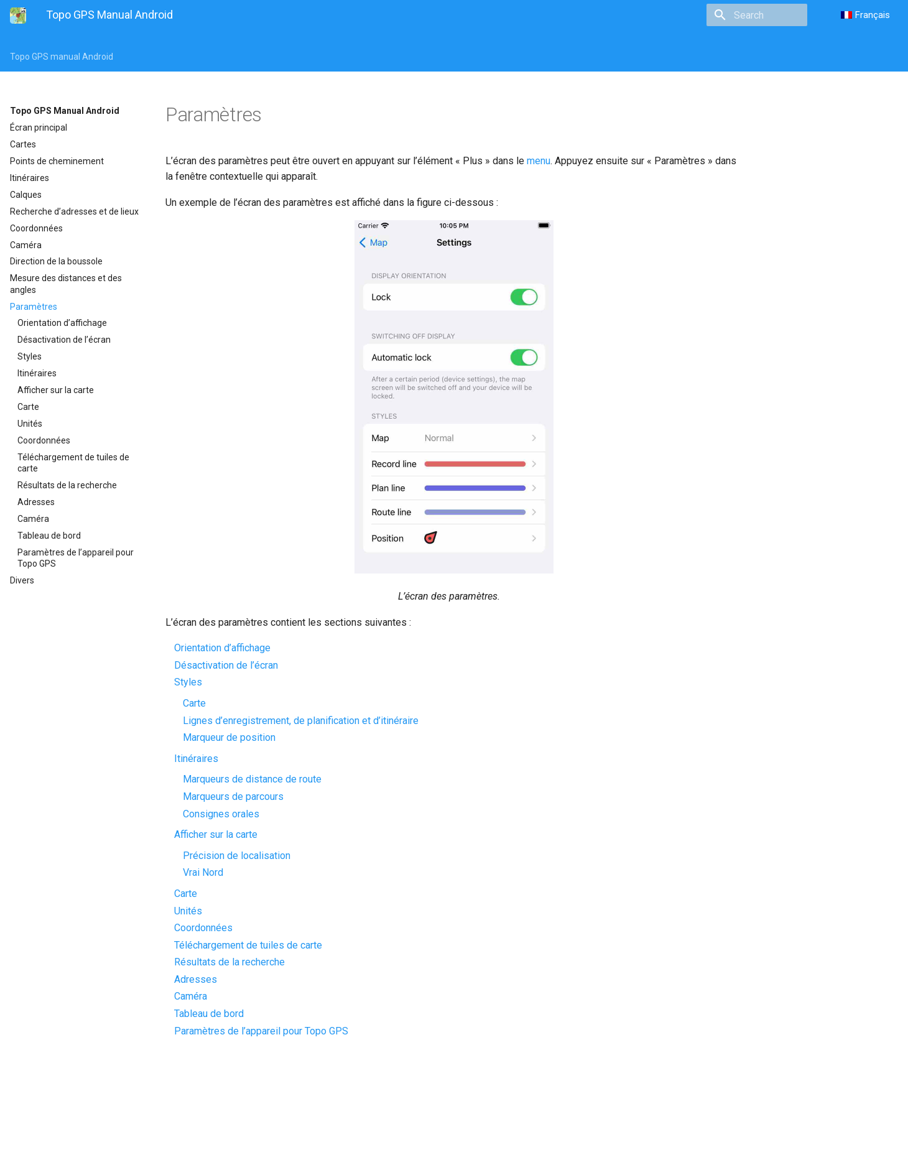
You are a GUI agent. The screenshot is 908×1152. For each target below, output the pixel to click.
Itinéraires (29, 178)
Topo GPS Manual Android (64, 111)
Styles (29, 356)
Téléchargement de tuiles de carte (73, 462)
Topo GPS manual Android (61, 57)
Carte (28, 407)
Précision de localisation (236, 856)
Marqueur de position (229, 737)
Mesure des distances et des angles (66, 283)
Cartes (23, 144)
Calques (26, 195)
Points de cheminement (57, 161)
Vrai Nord (203, 872)
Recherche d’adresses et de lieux (74, 211)
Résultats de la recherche (67, 485)
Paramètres (33, 307)
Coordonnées (36, 228)
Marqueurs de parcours (233, 796)
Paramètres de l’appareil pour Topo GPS (75, 558)
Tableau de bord (49, 536)
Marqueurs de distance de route (252, 779)
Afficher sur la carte (55, 390)
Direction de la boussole (56, 261)
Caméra (26, 245)
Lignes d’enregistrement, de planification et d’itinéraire (301, 721)
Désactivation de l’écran (64, 340)
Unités (29, 424)
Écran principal (38, 127)
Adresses (36, 502)
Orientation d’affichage (62, 323)
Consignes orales (221, 814)
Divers (22, 580)
